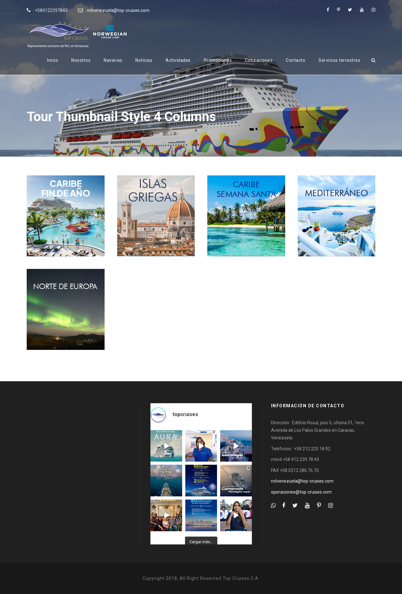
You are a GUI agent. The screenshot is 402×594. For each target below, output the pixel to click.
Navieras (113, 60)
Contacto (295, 60)
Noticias (143, 60)
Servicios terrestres (339, 60)
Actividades (178, 60)
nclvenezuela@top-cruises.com (118, 10)
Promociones (218, 60)
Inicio (52, 60)
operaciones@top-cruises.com (301, 492)
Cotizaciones (259, 60)
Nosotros (80, 60)
